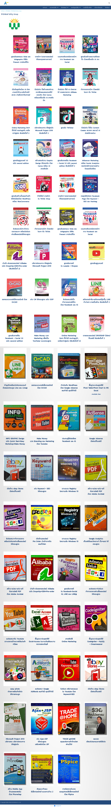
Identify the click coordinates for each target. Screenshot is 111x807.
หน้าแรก (3, 11)
